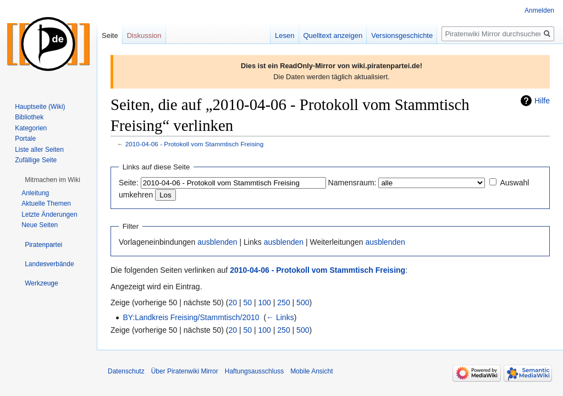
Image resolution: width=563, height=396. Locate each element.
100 (264, 302)
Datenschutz (126, 371)
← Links (280, 317)
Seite (110, 35)
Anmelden (539, 10)
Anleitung (35, 193)
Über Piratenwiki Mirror (184, 371)
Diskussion (144, 35)
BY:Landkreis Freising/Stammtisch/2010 (191, 317)
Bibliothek (29, 117)
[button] (52, 180)
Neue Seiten (39, 225)
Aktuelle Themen (46, 203)
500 (302, 302)
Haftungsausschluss (254, 371)
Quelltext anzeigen (333, 35)
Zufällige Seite (36, 160)
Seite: (129, 182)
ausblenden (217, 242)
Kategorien (31, 128)
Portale (25, 138)
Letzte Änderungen (49, 214)
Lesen (284, 35)
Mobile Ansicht (311, 371)
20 (233, 302)
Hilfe (542, 100)
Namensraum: (352, 182)
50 (248, 302)
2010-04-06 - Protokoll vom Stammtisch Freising (194, 143)
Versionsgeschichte (402, 35)
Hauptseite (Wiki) (40, 107)
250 (283, 302)
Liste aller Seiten (39, 149)
